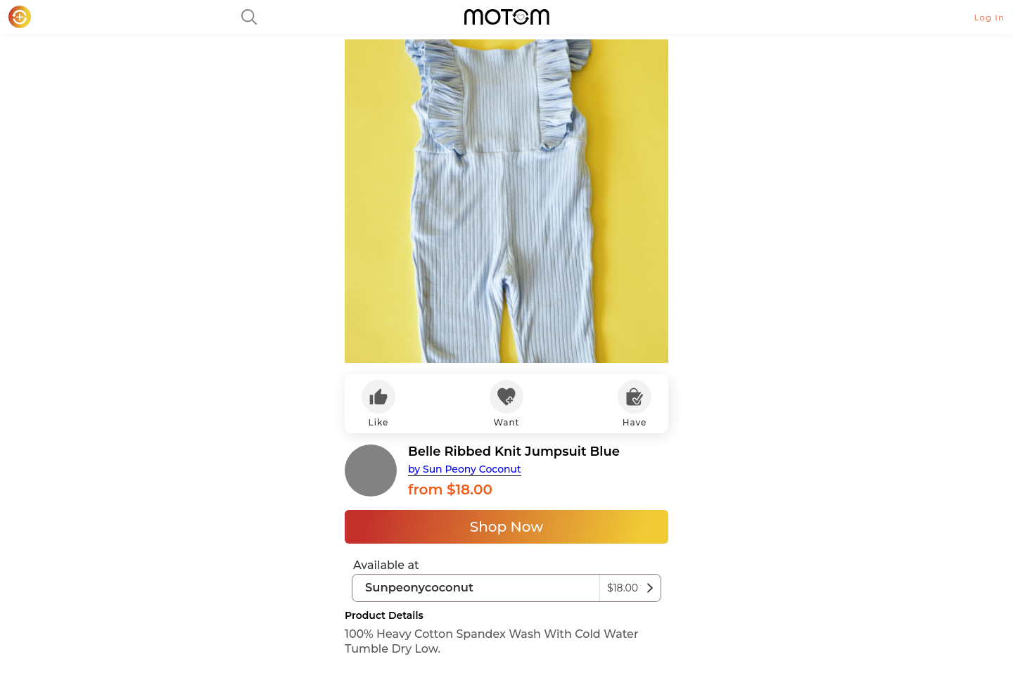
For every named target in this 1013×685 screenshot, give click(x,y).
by (464, 469)
